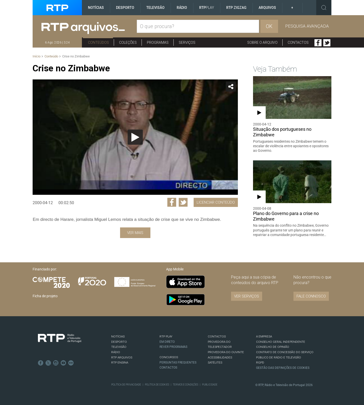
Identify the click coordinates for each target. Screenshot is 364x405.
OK (269, 26)
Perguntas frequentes (178, 362)
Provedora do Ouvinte (226, 352)
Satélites (215, 362)
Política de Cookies (157, 384)
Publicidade (209, 384)
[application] (135, 137)
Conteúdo (51, 56)
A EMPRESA (264, 336)
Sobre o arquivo (262, 42)
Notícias (96, 8)
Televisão (155, 8)
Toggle (323, 7)
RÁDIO (115, 352)
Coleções (128, 42)
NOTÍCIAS (118, 336)
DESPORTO (119, 342)
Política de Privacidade (126, 384)
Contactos (298, 42)
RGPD (260, 362)
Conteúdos (98, 42)
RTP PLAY (166, 336)
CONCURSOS (169, 357)
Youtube (63, 363)
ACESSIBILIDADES (220, 357)
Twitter (326, 42)
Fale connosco (311, 296)
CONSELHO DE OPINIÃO (272, 347)
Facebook (318, 42)
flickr (71, 363)
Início (36, 56)
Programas (158, 42)
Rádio (182, 8)
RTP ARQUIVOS (121, 357)
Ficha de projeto (45, 296)
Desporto (125, 8)
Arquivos (267, 8)
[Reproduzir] (135, 137)
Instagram (56, 363)
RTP (206, 8)
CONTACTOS (217, 336)
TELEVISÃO (118, 347)
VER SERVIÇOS (246, 296)
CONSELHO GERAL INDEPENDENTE (280, 342)
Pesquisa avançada (307, 26)
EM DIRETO (167, 342)
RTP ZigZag (236, 8)
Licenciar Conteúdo (216, 202)
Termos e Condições (185, 384)
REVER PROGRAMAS (173, 347)
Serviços (187, 42)
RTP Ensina (119, 362)
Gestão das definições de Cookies (282, 368)
